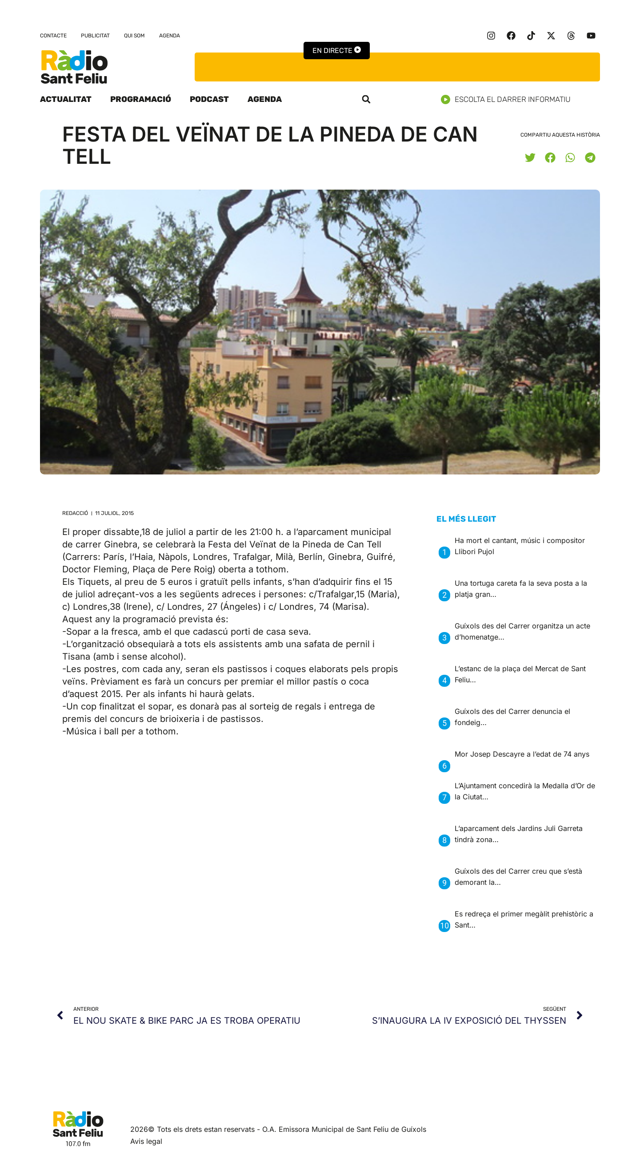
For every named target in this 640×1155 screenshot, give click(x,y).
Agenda (169, 35)
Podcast (209, 99)
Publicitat (95, 35)
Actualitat (66, 99)
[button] (366, 99)
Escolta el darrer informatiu (509, 99)
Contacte (53, 35)
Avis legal (146, 1141)
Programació (140, 99)
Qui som (134, 35)
